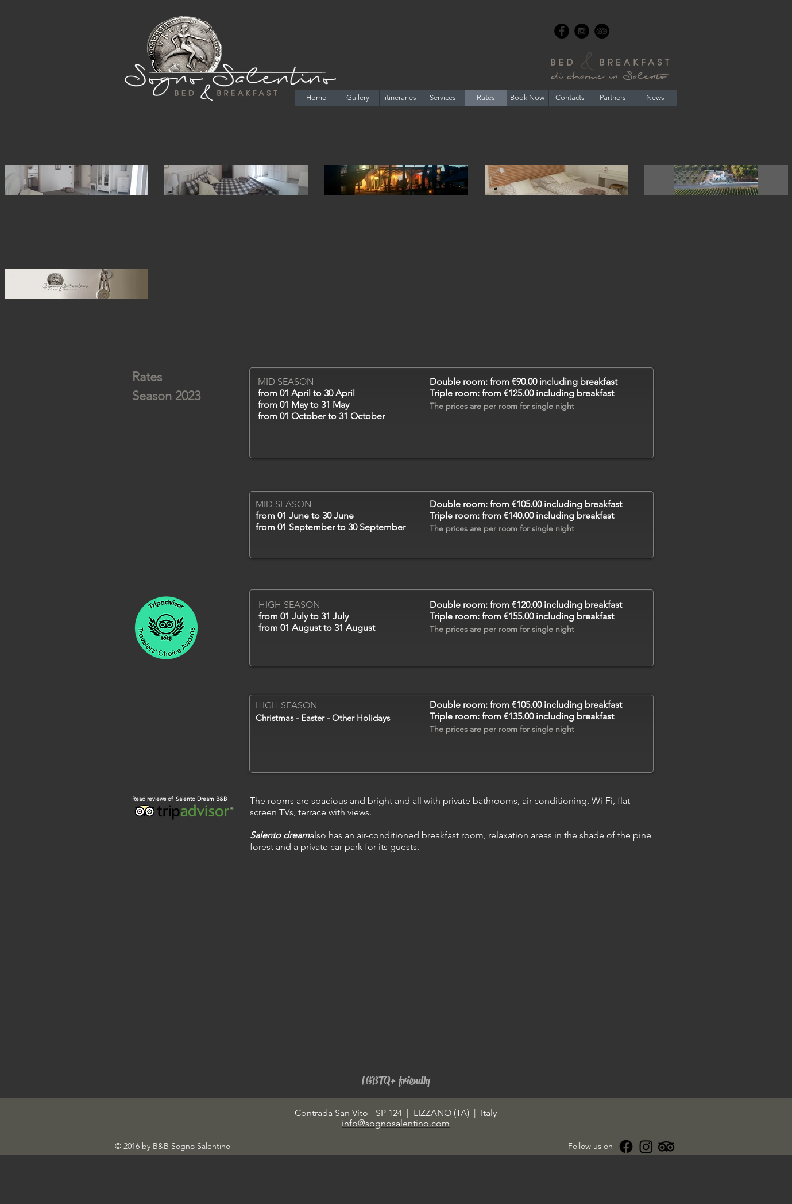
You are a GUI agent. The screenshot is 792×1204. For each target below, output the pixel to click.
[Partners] (613, 98)
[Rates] (486, 98)
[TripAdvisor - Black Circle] (601, 31)
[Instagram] (646, 1146)
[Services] (443, 98)
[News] (655, 98)
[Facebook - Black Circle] (561, 31)
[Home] (316, 98)
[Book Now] (527, 98)
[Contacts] (570, 98)
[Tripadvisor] (666, 1146)
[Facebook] (626, 1146)
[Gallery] (358, 98)
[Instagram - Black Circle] (581, 31)
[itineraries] (401, 98)
